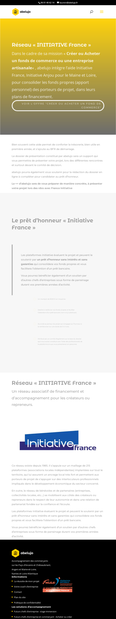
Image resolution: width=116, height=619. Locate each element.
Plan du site (20, 597)
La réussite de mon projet (26, 581)
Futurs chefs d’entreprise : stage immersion (35, 611)
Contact (18, 591)
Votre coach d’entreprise (26, 586)
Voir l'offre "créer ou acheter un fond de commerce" (61, 104)
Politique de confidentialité (27, 602)
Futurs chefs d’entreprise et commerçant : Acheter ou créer (43, 616)
